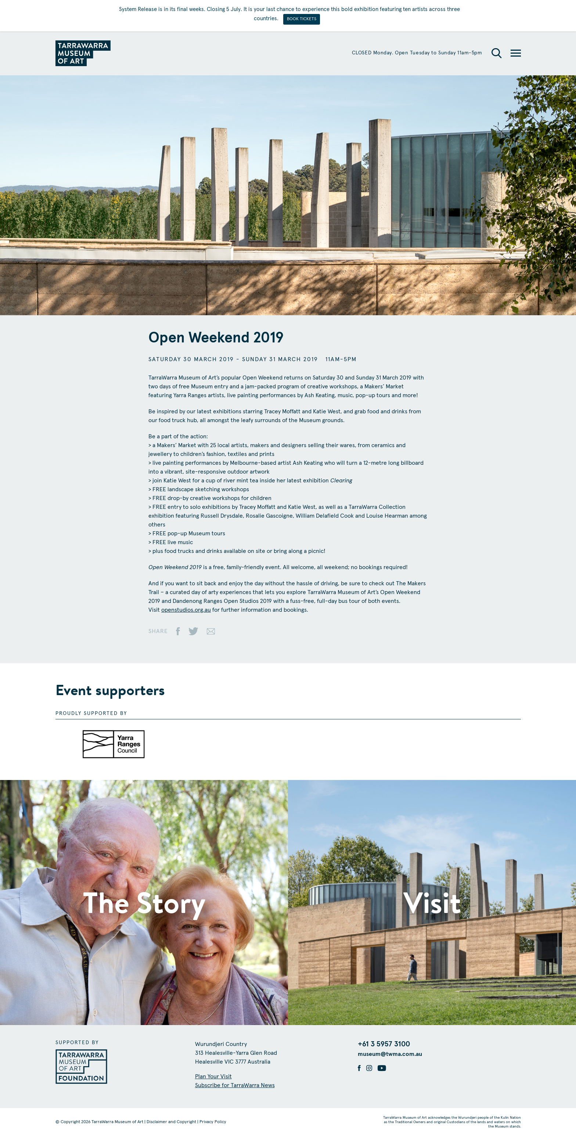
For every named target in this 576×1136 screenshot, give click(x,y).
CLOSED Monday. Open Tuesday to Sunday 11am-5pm (417, 52)
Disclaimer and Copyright (171, 1122)
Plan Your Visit (213, 1076)
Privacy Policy (212, 1122)
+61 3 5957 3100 (384, 1044)
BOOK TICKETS (301, 19)
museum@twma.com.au (390, 1054)
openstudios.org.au (186, 610)
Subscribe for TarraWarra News (235, 1085)
